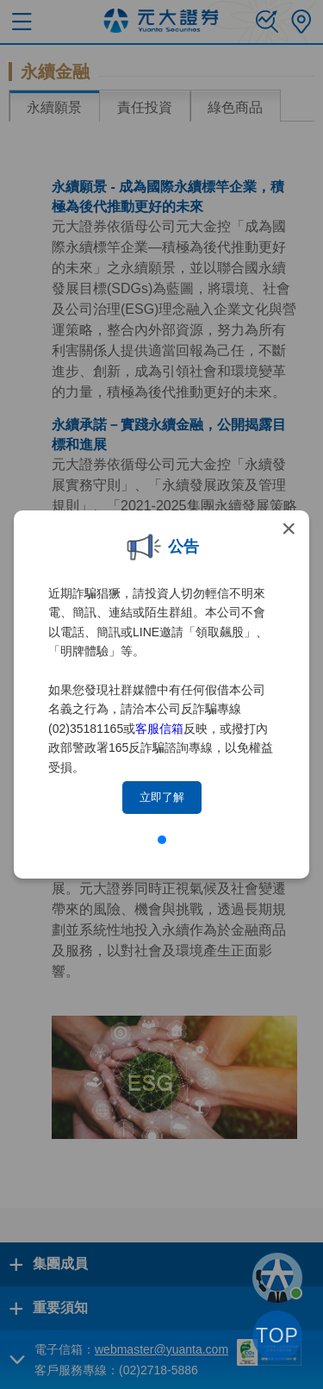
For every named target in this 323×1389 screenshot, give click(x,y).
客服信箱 (159, 728)
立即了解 (162, 797)
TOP (277, 1335)
